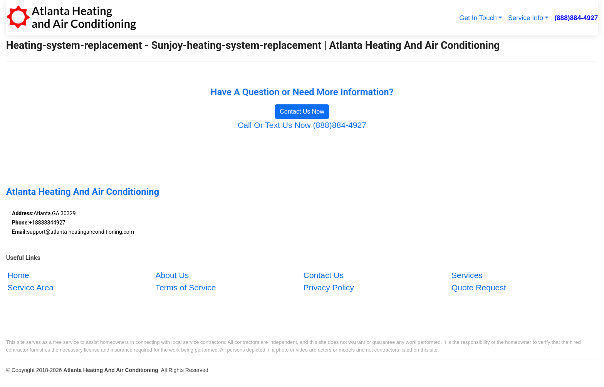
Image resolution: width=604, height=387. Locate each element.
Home (18, 275)
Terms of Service (185, 287)
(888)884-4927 (576, 18)
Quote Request (478, 287)
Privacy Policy (329, 287)
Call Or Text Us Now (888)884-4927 (302, 125)
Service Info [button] (525, 18)
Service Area (30, 287)
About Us (172, 275)
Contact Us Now (302, 111)
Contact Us (324, 275)
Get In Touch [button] (478, 18)
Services (467, 275)
